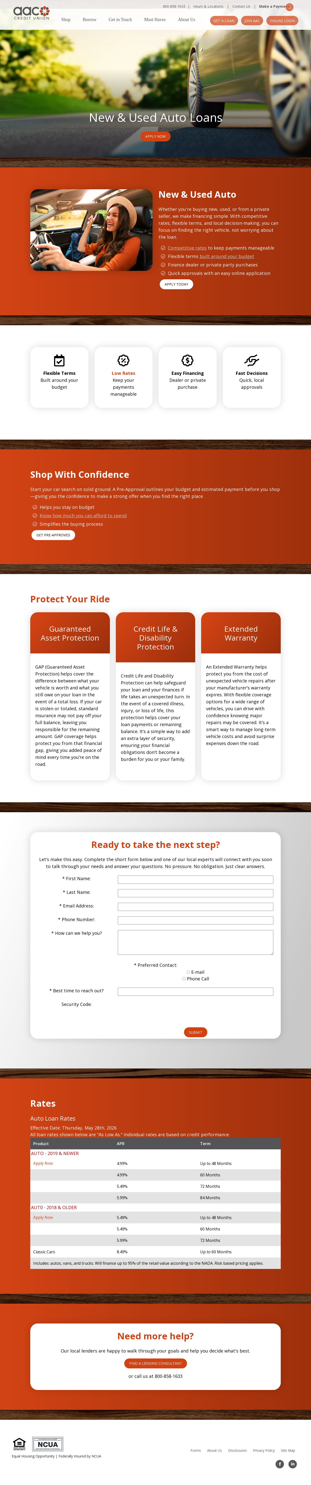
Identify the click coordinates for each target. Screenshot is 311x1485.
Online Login (280, 20)
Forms (195, 1450)
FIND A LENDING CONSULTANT (155, 1354)
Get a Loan (215, 20)
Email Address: (78, 897)
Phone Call (198, 970)
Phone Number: (78, 911)
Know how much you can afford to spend (83, 507)
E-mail (197, 963)
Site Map (287, 1450)
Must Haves (155, 19)
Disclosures (236, 1450)
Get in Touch (120, 19)
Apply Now (155, 127)
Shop (65, 19)
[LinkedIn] (292, 1464)
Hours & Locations (208, 6)
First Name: (78, 870)
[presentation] (155, 1002)
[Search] (296, 6)
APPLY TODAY (176, 275)
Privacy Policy (263, 1450)
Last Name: (78, 883)
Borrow (89, 19)
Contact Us (241, 6)
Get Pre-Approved (53, 526)
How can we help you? (78, 924)
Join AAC (246, 20)
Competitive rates (187, 239)
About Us (186, 19)
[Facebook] (280, 1464)
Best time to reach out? (78, 982)
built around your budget (227, 248)
